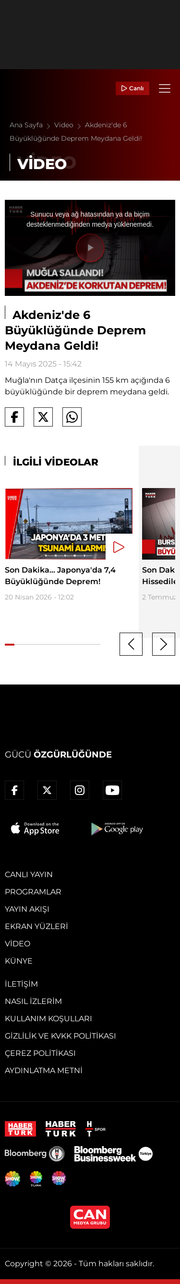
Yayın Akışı (27, 909)
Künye (19, 961)
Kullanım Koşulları (48, 1018)
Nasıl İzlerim (33, 1001)
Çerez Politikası (40, 1053)
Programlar (33, 891)
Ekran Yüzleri (36, 926)
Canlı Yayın (29, 874)
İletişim (21, 984)
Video (69, 125)
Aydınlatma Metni (44, 1070)
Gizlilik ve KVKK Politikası (60, 1035)
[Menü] (164, 88)
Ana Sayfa (32, 125)
